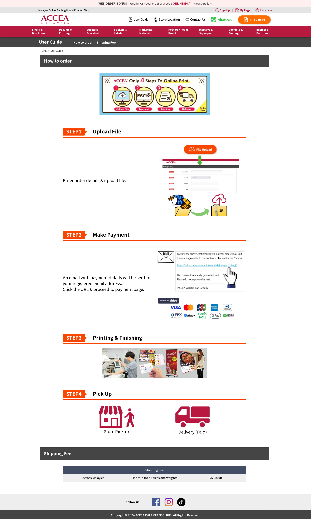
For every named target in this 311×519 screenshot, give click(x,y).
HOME (43, 50)
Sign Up (222, 10)
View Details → (203, 3)
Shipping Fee (106, 42)
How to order (83, 42)
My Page (242, 10)
